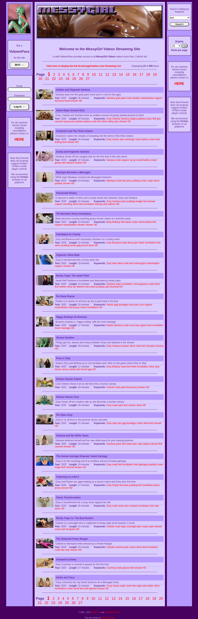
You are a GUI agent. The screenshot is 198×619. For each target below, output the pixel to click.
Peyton (110, 304)
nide (114, 423)
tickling (58, 142)
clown (121, 506)
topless (87, 121)
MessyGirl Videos (112, 612)
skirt (86, 588)
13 (114, 74)
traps (118, 284)
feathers (81, 286)
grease (125, 567)
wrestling (67, 204)
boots (157, 284)
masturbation (147, 98)
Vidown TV (95, 612)
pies (116, 121)
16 (134, 74)
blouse (154, 444)
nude (129, 98)
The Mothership (107, 618)
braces (101, 588)
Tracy (109, 585)
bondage (123, 304)
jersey (58, 488)
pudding (141, 118)
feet (57, 100)
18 (148, 74)
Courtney (111, 567)
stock (91, 245)
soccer (65, 488)
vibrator (136, 98)
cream (148, 118)
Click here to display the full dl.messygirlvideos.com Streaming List (83, 66)
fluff (154, 118)
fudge (133, 118)
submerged (139, 263)
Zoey (109, 118)
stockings (130, 139)
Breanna (116, 242)
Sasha (116, 585)
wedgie (139, 201)
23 (61, 79)
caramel (59, 121)
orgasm (158, 98)
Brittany (116, 222)
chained (134, 506)
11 (100, 74)
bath (114, 263)
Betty (109, 222)
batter (151, 585)
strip (105, 204)
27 (88, 79)
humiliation (89, 204)
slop (157, 366)
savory (65, 369)
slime (104, 121)
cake (139, 444)
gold (118, 98)
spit (107, 286)
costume (119, 547)
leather (63, 286)
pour (61, 100)
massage (65, 328)
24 (67, 79)
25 (74, 79)
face (87, 286)
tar (74, 286)
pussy (76, 307)
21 (47, 79)
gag (79, 245)
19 (155, 74)
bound (84, 245)
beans (58, 369)
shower (74, 100)
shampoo (150, 346)
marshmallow (143, 160)
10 (94, 74)
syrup (66, 121)
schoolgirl (131, 526)
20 (40, 79)
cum (141, 304)
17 (141, 74)
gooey (58, 162)
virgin (150, 180)
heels (141, 242)
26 (81, 79)
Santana (110, 98)
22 (54, 79)
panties (79, 121)
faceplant (70, 529)
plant (93, 286)
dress (156, 180)
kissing (98, 204)
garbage (143, 464)
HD (80, 100)
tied (158, 139)
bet (121, 485)
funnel (73, 245)
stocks (72, 369)
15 (128, 74)
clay (137, 325)
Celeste (116, 118)
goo (159, 118)
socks (58, 529)
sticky (111, 121)
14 (121, 74)
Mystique (111, 180)
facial (67, 100)
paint (123, 98)
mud (132, 325)
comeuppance (140, 284)
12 (107, 74)
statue (128, 222)
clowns (115, 139)
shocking (114, 286)
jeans (118, 444)
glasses (93, 588)
